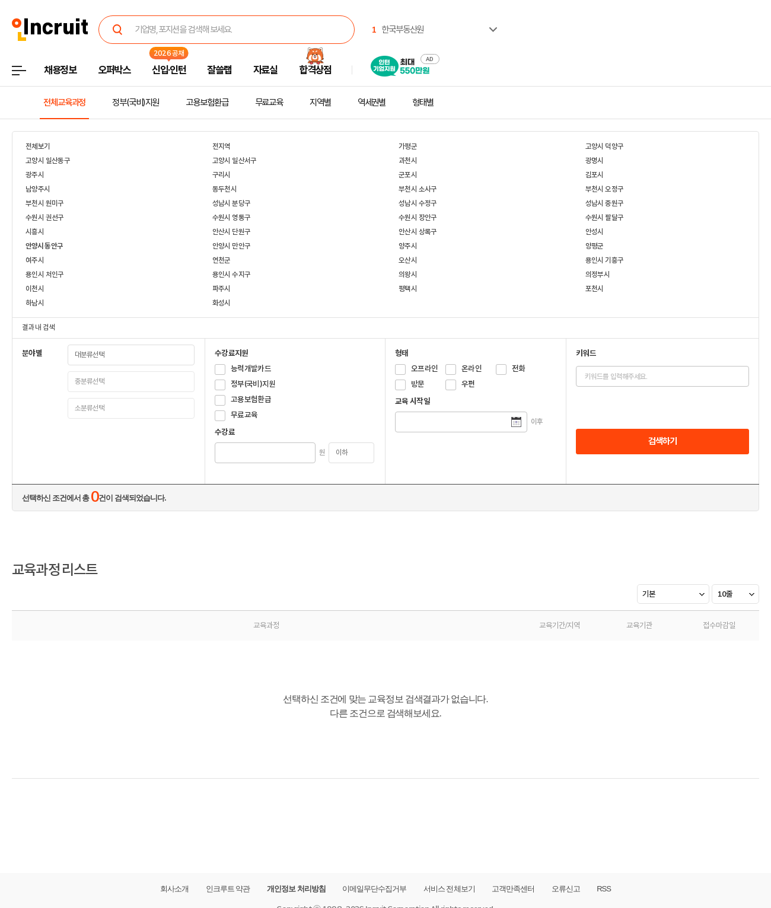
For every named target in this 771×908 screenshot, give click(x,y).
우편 (468, 384)
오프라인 (424, 369)
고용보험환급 (207, 103)
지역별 (320, 103)
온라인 (471, 369)
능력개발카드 (251, 369)
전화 (518, 369)
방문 (418, 384)
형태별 (423, 103)
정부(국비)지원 (135, 103)
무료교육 (269, 103)
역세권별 (372, 103)
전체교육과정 (64, 103)
